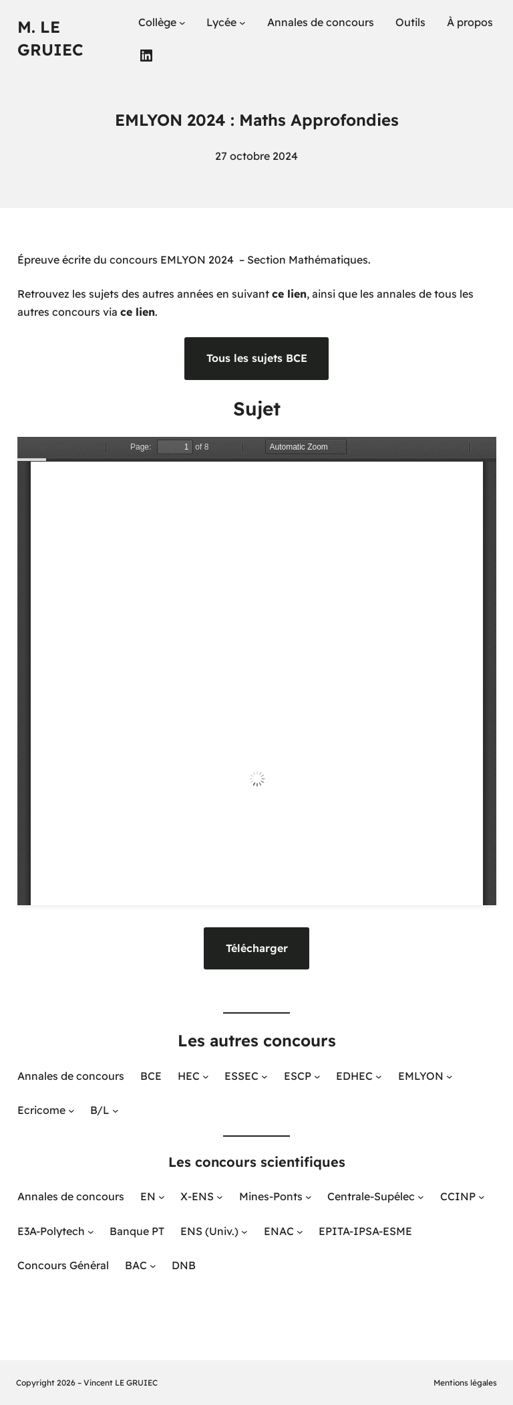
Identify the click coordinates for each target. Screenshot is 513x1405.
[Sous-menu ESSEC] (264, 1076)
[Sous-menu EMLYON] (449, 1076)
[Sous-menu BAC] (153, 1265)
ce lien (289, 293)
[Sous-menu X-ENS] (219, 1197)
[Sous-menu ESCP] (317, 1076)
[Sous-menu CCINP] (481, 1197)
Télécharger (257, 948)
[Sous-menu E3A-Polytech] (91, 1231)
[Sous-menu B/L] (115, 1110)
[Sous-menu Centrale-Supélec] (420, 1197)
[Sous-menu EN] (161, 1197)
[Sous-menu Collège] (182, 22)
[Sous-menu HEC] (205, 1076)
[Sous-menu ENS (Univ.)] (244, 1231)
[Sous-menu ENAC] (300, 1231)
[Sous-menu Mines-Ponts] (308, 1197)
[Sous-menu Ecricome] (71, 1110)
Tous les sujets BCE (256, 358)
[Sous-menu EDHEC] (378, 1076)
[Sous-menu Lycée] (242, 22)
